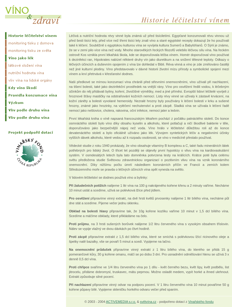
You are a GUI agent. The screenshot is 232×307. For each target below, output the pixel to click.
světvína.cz (148, 301)
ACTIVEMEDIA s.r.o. (121, 301)
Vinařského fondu (201, 301)
